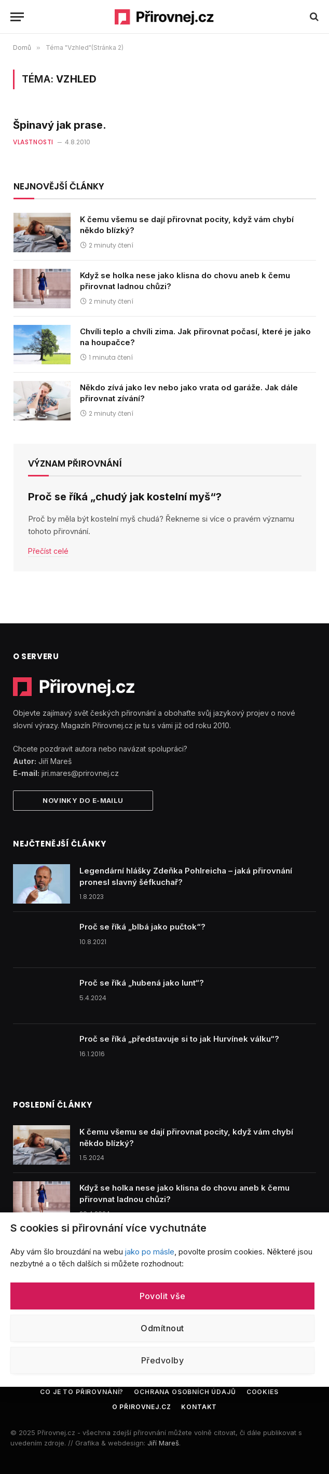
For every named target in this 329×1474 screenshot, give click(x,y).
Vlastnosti (33, 142)
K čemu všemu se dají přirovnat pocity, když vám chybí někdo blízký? (187, 224)
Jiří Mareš (163, 1443)
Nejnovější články (58, 186)
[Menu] (17, 17)
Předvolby (162, 1360)
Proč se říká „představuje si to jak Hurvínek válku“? (179, 1039)
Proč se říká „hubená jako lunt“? (141, 983)
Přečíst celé (48, 551)
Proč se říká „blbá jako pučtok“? (142, 927)
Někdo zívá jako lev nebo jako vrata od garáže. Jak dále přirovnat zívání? (189, 393)
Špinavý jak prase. (59, 125)
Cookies (262, 1392)
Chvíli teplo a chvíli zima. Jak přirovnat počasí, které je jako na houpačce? (195, 336)
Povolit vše (163, 1296)
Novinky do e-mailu (83, 800)
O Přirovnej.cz (141, 1407)
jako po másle (149, 1252)
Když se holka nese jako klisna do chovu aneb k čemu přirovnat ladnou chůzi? (185, 280)
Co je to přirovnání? (82, 1392)
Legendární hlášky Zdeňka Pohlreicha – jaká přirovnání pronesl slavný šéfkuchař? (185, 876)
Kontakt (199, 1407)
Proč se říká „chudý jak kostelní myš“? (125, 496)
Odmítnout (162, 1328)
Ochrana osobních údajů (185, 1392)
